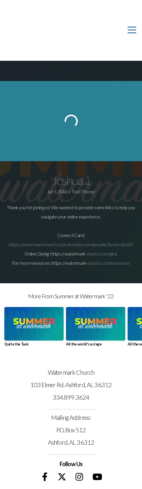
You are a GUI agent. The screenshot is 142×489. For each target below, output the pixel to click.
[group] (34, 329)
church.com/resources (109, 263)
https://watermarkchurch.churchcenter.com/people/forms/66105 (71, 244)
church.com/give (102, 253)
